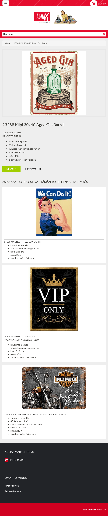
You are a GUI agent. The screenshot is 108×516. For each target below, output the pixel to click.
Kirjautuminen (12, 485)
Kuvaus (11, 169)
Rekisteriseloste (13, 491)
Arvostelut (33, 169)
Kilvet (8, 43)
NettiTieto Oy (98, 509)
